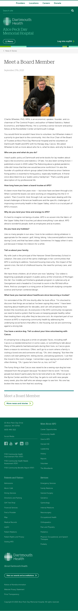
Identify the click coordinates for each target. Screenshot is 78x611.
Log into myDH (64, 41)
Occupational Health (48, 517)
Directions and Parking (13, 498)
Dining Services (10, 493)
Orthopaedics (46, 522)
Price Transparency (11, 594)
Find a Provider (10, 512)
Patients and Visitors (13, 478)
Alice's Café (8, 488)
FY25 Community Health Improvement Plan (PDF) (13, 455)
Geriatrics (44, 498)
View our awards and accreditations (20, 575)
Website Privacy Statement (14, 589)
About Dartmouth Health (15, 566)
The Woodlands (47, 468)
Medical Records (10, 522)
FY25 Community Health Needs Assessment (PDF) (16, 462)
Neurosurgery (46, 512)
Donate (57, 3)
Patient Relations (10, 532)
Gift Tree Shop (9, 503)
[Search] (72, 10)
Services (44, 478)
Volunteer (44, 463)
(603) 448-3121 (10, 430)
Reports (43, 459)
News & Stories (11, 51)
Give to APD (45, 439)
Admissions (8, 483)
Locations (33, 3)
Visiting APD (9, 542)
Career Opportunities (49, 429)
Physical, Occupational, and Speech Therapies (54, 538)
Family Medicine (47, 488)
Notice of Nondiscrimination (15, 585)
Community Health (48, 434)
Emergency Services (48, 483)
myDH (6, 527)
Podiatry (44, 544)
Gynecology (45, 503)
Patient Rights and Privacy (14, 537)
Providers (20, 3)
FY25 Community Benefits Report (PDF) (19, 468)
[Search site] (36, 10)
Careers (46, 3)
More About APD (48, 424)
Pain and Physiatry (48, 527)
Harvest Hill (45, 444)
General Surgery (47, 493)
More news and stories (17, 404)
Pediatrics (44, 532)
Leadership (45, 449)
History (43, 454)
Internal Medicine (47, 508)
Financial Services (11, 508)
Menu (10, 42)
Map (6, 517)
